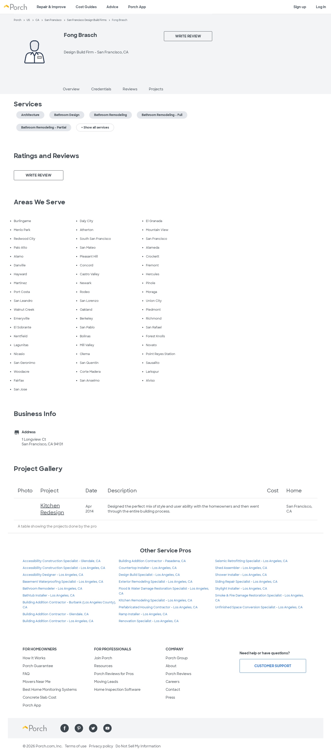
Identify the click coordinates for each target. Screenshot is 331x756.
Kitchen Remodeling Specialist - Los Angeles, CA (155, 600)
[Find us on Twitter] (93, 728)
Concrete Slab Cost (39, 697)
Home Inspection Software (117, 689)
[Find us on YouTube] (107, 728)
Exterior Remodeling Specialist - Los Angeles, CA (155, 582)
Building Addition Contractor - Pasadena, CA (152, 561)
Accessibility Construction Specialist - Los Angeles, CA (64, 568)
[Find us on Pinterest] (79, 728)
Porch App (137, 7)
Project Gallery (38, 469)
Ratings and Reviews (46, 156)
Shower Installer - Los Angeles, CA (241, 575)
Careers (172, 681)
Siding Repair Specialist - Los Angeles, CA (246, 582)
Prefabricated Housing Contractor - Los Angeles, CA (158, 607)
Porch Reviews (178, 674)
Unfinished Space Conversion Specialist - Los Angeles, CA (259, 607)
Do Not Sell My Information (138, 746)
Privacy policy (101, 746)
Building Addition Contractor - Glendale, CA (56, 614)
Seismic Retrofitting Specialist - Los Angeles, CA (251, 561)
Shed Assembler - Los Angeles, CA (241, 568)
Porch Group (177, 658)
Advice (112, 7)
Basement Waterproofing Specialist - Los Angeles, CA (63, 582)
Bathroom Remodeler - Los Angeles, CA (52, 589)
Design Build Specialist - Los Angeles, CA (149, 575)
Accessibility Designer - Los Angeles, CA (53, 575)
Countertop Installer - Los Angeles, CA (148, 568)
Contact (173, 689)
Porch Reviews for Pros (114, 674)
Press (170, 697)
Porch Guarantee (38, 666)
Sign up (300, 7)
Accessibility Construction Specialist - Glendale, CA (62, 561)
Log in (321, 7)
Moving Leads (106, 681)
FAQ (26, 674)
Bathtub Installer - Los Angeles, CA (49, 595)
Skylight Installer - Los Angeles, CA (241, 589)
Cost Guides (86, 7)
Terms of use (76, 746)
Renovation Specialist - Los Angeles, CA (149, 621)
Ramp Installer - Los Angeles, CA (143, 614)
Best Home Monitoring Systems (50, 689)
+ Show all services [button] (95, 127)
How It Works (34, 658)
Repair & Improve (51, 7)
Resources (103, 666)
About (171, 666)
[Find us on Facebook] (64, 728)
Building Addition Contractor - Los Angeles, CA (58, 621)
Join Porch (103, 658)
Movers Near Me (37, 681)
